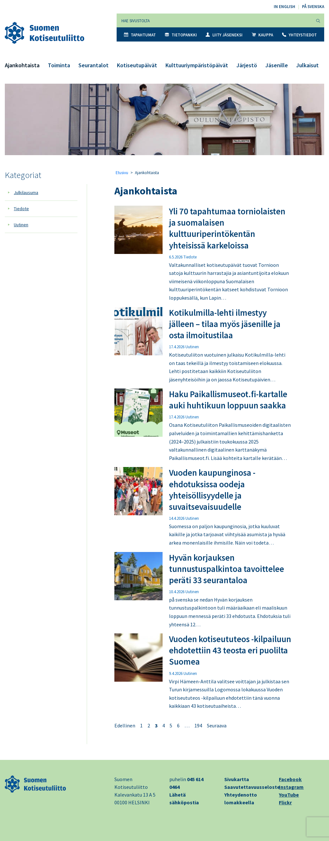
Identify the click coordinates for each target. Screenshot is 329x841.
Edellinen (124, 725)
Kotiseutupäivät (137, 65)
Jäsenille (276, 65)
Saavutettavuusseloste (252, 787)
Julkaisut (307, 65)
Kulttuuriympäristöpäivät (196, 65)
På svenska (313, 6)
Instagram (291, 787)
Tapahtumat (140, 35)
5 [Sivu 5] (171, 725)
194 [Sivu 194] (198, 725)
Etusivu (122, 172)
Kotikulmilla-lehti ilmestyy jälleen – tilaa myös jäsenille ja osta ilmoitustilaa (224, 324)
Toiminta (59, 65)
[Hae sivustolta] (214, 20)
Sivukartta (236, 779)
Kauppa (262, 35)
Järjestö (246, 65)
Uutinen (21, 225)
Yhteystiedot (299, 35)
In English (284, 6)
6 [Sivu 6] (178, 725)
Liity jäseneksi (224, 35)
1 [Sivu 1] (141, 725)
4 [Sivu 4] (163, 725)
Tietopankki (181, 35)
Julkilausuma (26, 192)
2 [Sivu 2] (148, 725)
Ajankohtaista (22, 65)
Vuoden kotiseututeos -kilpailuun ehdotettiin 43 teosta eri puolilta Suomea (230, 650)
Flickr (285, 802)
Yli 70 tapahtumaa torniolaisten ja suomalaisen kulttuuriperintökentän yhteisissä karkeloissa (227, 228)
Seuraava (217, 725)
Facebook (290, 779)
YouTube (289, 794)
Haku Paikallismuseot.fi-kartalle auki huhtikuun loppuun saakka (228, 399)
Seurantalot (93, 65)
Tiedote (21, 208)
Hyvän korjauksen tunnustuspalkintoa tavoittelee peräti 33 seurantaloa (226, 568)
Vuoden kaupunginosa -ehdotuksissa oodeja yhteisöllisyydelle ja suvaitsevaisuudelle (212, 489)
